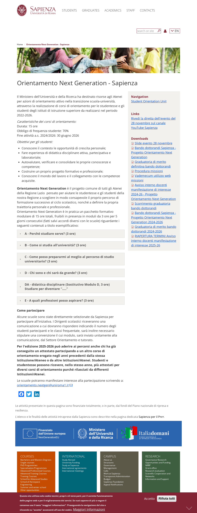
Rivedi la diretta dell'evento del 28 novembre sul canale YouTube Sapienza (153, 123)
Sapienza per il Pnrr (151, 417)
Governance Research (155, 459)
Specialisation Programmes (33, 468)
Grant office (151, 468)
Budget (107, 479)
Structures (109, 462)
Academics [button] (113, 10)
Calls (106, 470)
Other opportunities (29, 490)
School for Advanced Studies (34, 479)
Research (152, 456)
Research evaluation (155, 470)
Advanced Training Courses (33, 473)
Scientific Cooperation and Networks (157, 475)
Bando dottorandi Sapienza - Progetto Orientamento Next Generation (153, 152)
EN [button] (175, 31)
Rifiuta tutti (167, 499)
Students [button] (69, 10)
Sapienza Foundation (114, 481)
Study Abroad (68, 459)
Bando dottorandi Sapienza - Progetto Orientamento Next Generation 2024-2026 (153, 217)
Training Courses (28, 476)
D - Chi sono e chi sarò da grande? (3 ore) (56, 273)
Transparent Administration (117, 476)
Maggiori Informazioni (89, 510)
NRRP (147, 465)
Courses (27, 456)
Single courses (27, 462)
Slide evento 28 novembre (153, 143)
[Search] (159, 30)
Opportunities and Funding (158, 462)
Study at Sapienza (70, 465)
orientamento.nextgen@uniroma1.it (43, 385)
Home (20, 44)
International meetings (73, 470)
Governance (109, 465)
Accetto (149, 499)
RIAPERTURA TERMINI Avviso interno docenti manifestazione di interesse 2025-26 (153, 240)
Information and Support (157, 479)
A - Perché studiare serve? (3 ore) (50, 233)
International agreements (74, 468)
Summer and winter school (33, 487)
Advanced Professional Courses (35, 470)
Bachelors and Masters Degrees (35, 459)
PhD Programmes (28, 465)
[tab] (71, 234)
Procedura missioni (149, 171)
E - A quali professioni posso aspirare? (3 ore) (59, 300)
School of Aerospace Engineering (30, 483)
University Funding (71, 462)
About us (108, 459)
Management (110, 468)
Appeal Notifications (113, 484)
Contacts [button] (147, 10)
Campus (110, 456)
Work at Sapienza (112, 473)
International (73, 456)
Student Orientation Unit (148, 101)
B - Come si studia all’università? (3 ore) (55, 245)
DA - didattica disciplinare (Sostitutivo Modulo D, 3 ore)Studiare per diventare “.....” (67, 286)
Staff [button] (130, 10)
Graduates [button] (90, 10)
